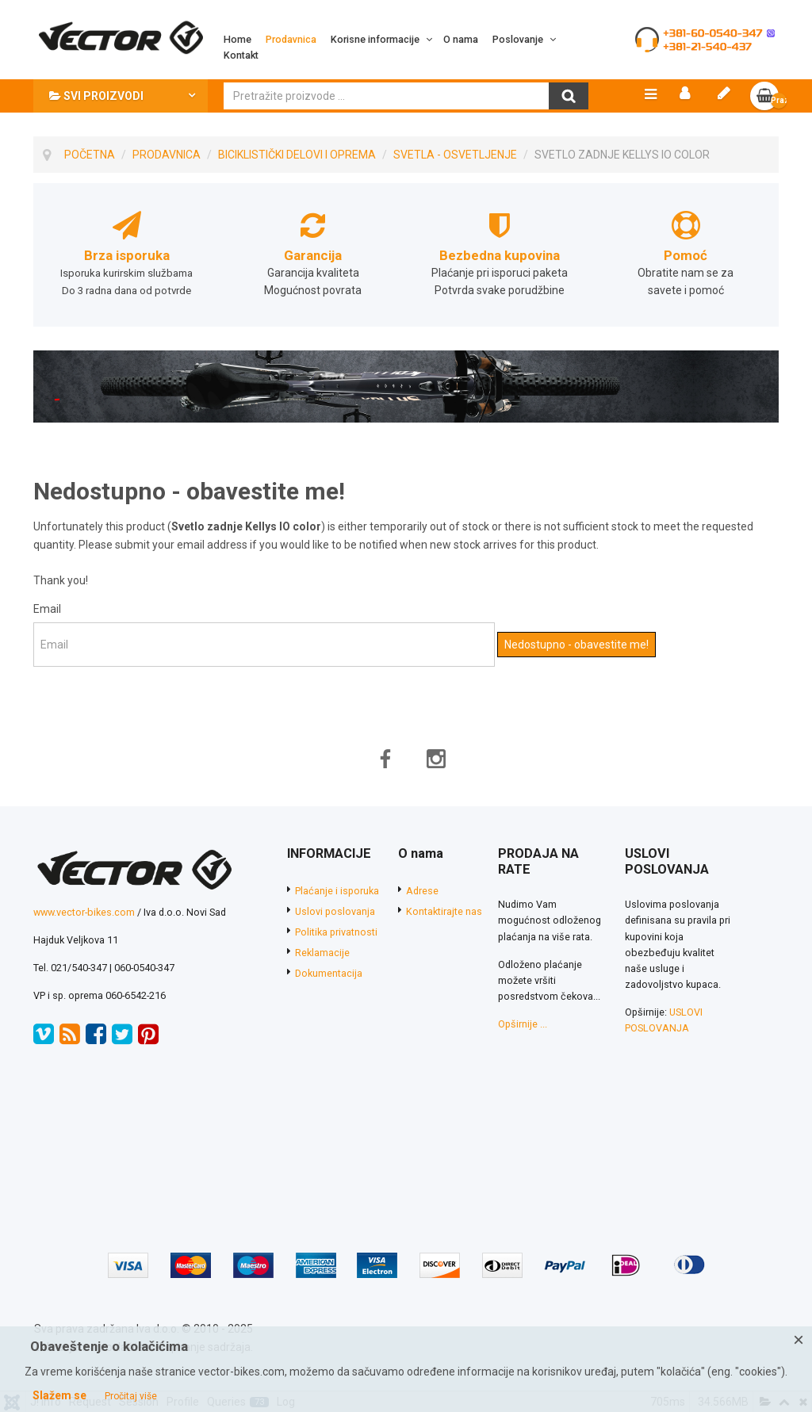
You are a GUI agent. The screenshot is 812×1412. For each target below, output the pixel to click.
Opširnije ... (522, 1024)
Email (47, 609)
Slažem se (59, 1395)
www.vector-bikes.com (84, 912)
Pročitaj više (131, 1396)
